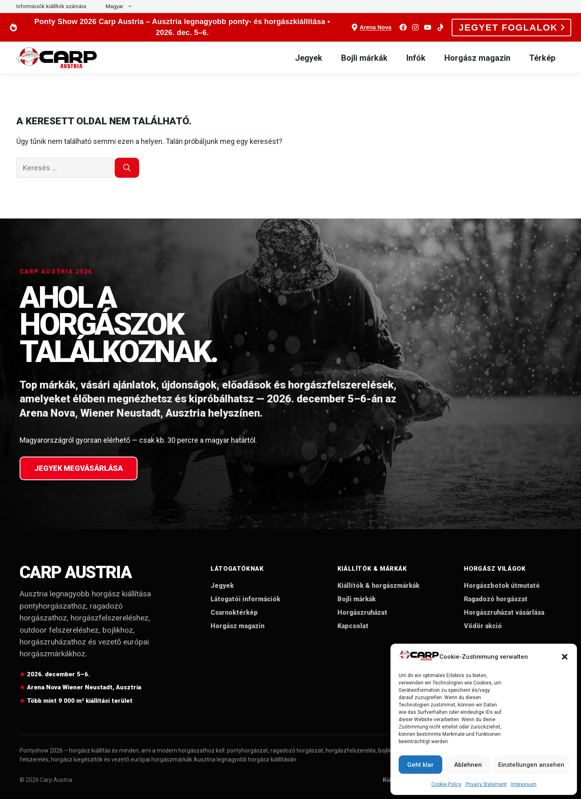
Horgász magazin (477, 58)
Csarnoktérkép (234, 612)
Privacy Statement (486, 784)
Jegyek (308, 58)
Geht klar (420, 764)
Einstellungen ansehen (531, 764)
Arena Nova (375, 27)
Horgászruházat (362, 612)
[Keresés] (127, 168)
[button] (565, 657)
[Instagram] (415, 27)
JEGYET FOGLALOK (511, 27)
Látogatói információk (245, 599)
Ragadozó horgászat (496, 599)
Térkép (542, 58)
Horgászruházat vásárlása (504, 612)
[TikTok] (440, 27)
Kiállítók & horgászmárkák (378, 585)
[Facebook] (403, 27)
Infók (416, 58)
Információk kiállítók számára (51, 6)
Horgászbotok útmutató (502, 585)
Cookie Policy (446, 784)
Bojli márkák (364, 58)
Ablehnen (468, 764)
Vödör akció (483, 626)
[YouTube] (427, 27)
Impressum (524, 784)
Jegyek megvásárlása (78, 468)
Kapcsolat (352, 626)
